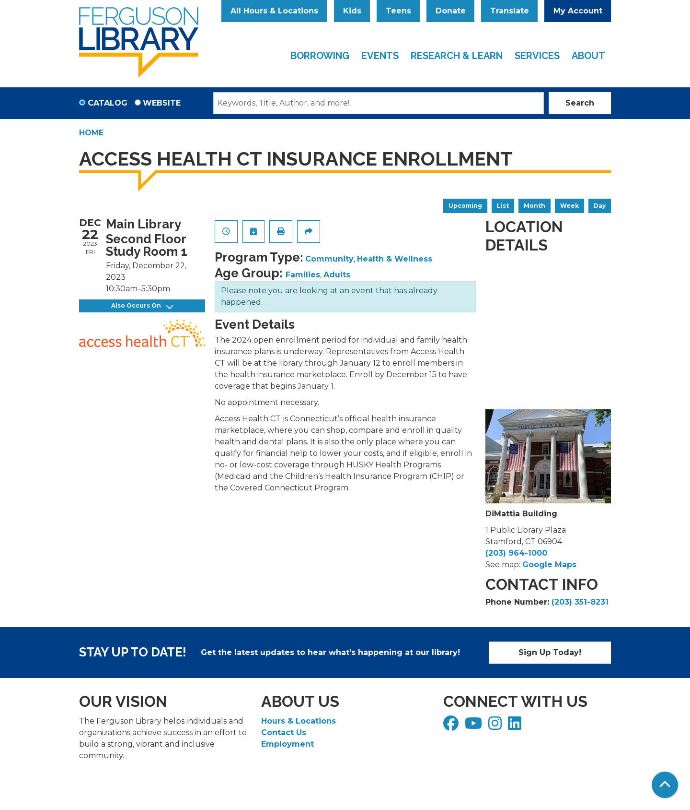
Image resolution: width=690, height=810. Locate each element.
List (503, 205)
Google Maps (549, 564)
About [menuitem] (588, 55)
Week (569, 205)
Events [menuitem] (380, 55)
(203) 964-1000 (516, 553)
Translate (509, 10)
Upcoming (465, 205)
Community (329, 258)
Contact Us (283, 732)
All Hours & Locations (274, 10)
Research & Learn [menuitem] (457, 55)
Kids (352, 10)
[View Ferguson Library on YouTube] (474, 726)
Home (91, 132)
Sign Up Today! (549, 652)
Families (303, 274)
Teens (398, 10)
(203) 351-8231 (580, 602)
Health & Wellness (394, 258)
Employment (287, 744)
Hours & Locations (298, 721)
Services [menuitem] (537, 55)
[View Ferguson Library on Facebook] (452, 726)
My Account (577, 10)
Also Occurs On (142, 306)
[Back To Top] (665, 785)
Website (162, 102)
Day (600, 205)
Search (579, 102)
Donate (451, 10)
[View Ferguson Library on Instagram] (496, 726)
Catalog (107, 102)
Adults (336, 274)
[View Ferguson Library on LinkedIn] (516, 726)
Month (534, 205)
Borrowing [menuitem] (319, 55)
